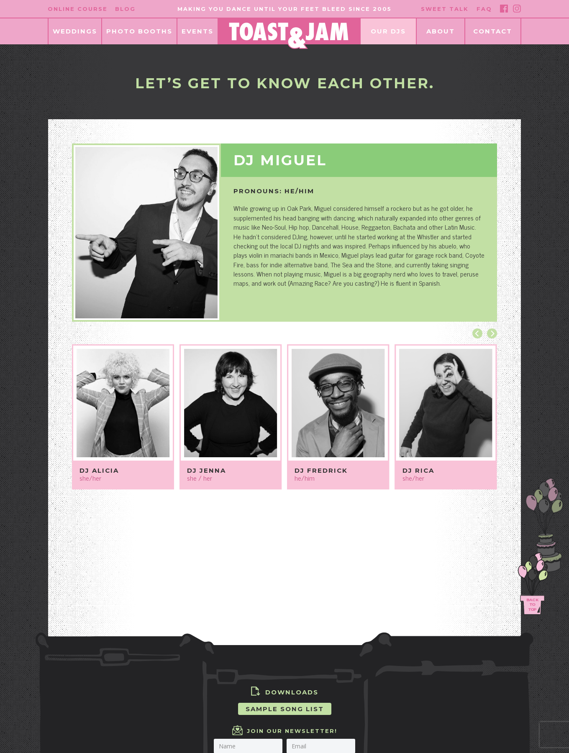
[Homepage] (288, 35)
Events (197, 31)
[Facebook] (504, 8)
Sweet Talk (445, 8)
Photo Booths (139, 31)
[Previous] (477, 333)
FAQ (484, 8)
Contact (492, 31)
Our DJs (388, 31)
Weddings (75, 31)
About (440, 31)
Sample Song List (285, 709)
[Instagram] (517, 8)
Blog (125, 8)
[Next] (492, 333)
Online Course (78, 8)
